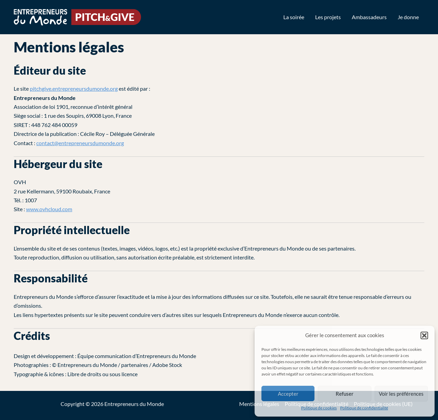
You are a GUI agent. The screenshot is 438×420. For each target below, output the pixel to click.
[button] (424, 335)
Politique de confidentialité (364, 407)
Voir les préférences (401, 394)
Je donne (408, 17)
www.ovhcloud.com (49, 209)
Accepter (288, 394)
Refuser (344, 394)
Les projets (328, 17)
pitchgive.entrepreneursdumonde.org (74, 88)
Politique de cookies (319, 407)
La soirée (293, 17)
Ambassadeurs (369, 17)
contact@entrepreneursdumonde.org (80, 143)
